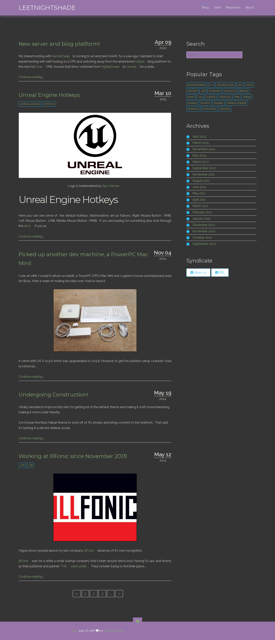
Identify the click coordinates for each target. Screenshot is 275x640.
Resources (230, 7)
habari (191, 103)
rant (190, 96)
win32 (246, 96)
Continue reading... (34, 77)
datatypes (208, 109)
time (236, 96)
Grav (42, 66)
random (213, 91)
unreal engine (33, 104)
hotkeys (51, 104)
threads (224, 96)
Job (33, 465)
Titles (214, 7)
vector (191, 91)
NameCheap (64, 56)
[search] (212, 54)
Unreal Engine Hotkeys (52, 95)
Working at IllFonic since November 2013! (75, 456)
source (204, 103)
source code (224, 84)
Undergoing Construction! (56, 394)
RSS (219, 272)
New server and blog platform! (62, 44)
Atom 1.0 (197, 272)
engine (217, 103)
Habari (142, 61)
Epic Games (113, 186)
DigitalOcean (113, 66)
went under (81, 566)
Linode (134, 66)
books (243, 91)
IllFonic (92, 550)
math (248, 84)
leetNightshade (49, 7)
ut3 (199, 96)
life (25, 465)
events (210, 96)
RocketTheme (114, 631)
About (246, 7)
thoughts (228, 91)
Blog (202, 7)
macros (224, 109)
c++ (210, 84)
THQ (66, 566)
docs (30, 226)
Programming (196, 84)
